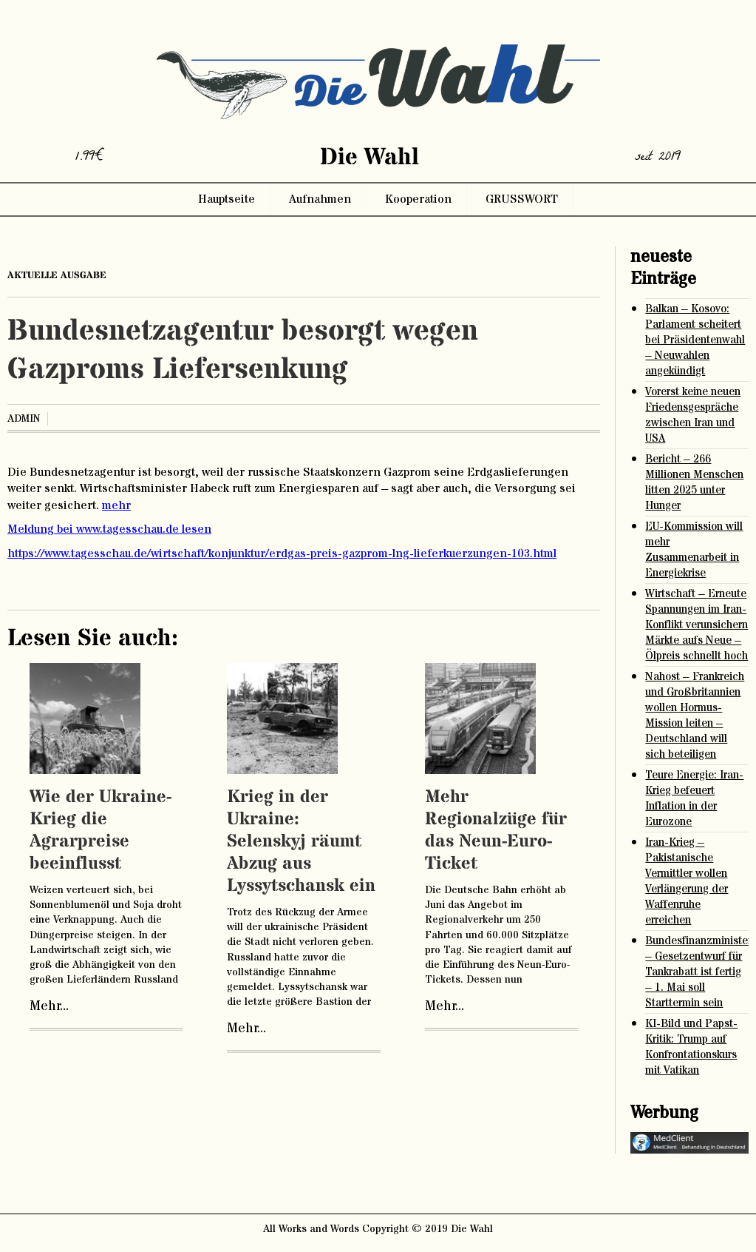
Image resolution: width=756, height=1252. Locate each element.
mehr (116, 505)
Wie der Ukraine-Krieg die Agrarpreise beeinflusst (100, 830)
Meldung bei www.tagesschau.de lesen (109, 529)
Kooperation (418, 199)
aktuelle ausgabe (56, 275)
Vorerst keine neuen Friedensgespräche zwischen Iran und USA (692, 415)
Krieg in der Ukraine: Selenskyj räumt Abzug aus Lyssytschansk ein (301, 841)
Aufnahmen (320, 199)
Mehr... (49, 1006)
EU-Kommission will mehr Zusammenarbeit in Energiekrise (694, 550)
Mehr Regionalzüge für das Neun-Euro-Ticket (496, 830)
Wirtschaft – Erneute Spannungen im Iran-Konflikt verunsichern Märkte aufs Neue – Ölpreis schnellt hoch (696, 625)
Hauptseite (226, 199)
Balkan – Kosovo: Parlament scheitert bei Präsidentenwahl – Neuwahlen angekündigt (695, 340)
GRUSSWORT (522, 199)
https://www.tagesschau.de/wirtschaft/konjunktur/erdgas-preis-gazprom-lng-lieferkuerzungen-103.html (281, 553)
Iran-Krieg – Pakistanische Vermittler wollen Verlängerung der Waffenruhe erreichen (686, 881)
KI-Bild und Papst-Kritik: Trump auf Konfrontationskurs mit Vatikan (691, 1047)
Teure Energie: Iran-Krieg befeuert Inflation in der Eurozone (694, 798)
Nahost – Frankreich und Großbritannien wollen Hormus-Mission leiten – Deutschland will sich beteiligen (694, 715)
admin (23, 418)
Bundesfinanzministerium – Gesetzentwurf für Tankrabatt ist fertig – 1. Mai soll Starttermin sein (697, 972)
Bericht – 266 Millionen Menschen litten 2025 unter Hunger (694, 482)
